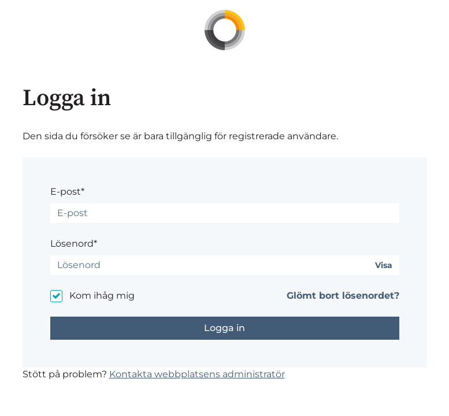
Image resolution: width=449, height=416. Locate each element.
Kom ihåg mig (102, 295)
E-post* (67, 191)
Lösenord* (73, 243)
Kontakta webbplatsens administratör (197, 374)
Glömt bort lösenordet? (343, 295)
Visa (383, 265)
